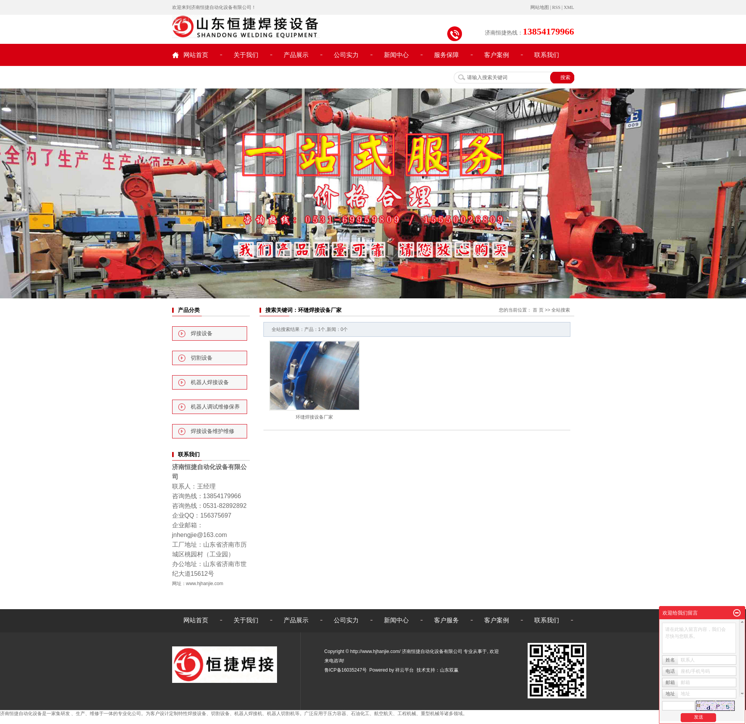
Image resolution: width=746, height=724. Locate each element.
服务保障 (446, 55)
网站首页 (195, 55)
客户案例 (496, 55)
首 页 (538, 310)
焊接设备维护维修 (212, 431)
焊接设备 (202, 333)
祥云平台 (404, 670)
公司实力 (346, 55)
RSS (556, 7)
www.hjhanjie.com (204, 583)
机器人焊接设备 (210, 382)
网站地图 (539, 7)
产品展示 (296, 55)
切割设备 (202, 358)
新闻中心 (396, 55)
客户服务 (446, 620)
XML (569, 7)
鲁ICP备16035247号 (345, 670)
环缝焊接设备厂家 (314, 417)
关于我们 (246, 55)
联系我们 (546, 55)
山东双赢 (449, 670)
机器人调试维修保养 (215, 407)
